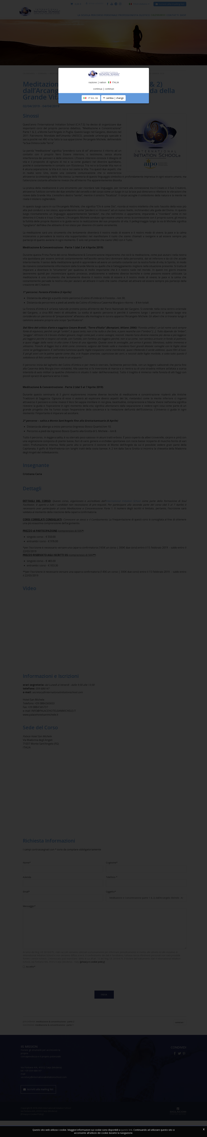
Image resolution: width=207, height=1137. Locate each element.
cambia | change (113, 143)
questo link (126, 1129)
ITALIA (91, 143)
